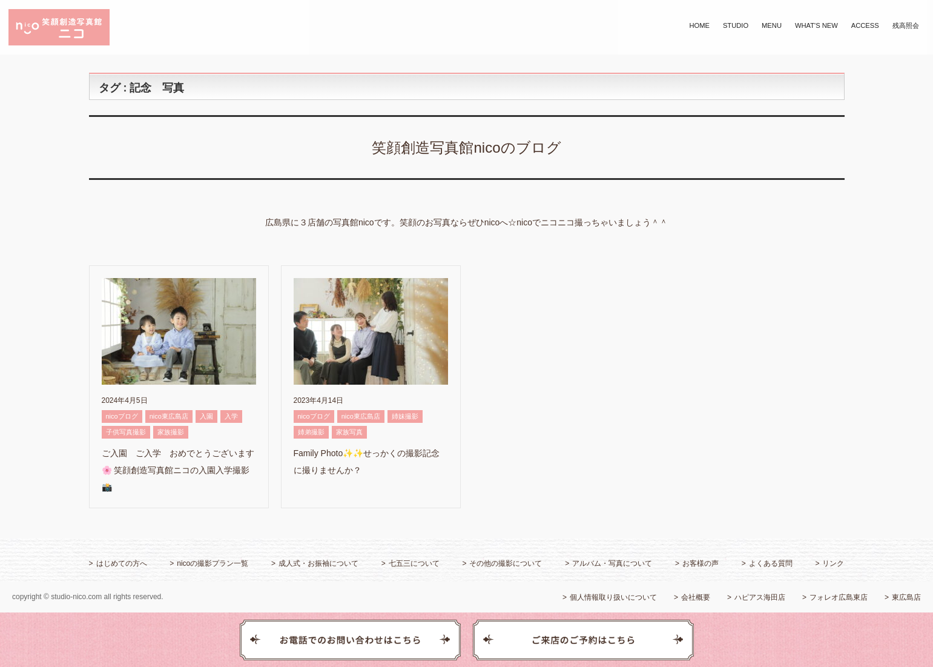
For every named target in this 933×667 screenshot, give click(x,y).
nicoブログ (122, 416)
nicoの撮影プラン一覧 (212, 563)
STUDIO (735, 25)
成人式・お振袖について (318, 563)
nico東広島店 (169, 416)
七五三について (414, 563)
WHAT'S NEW (816, 25)
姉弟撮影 (311, 432)
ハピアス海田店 (759, 597)
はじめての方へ (121, 563)
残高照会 (905, 25)
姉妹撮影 (405, 416)
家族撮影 (170, 432)
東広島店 (906, 597)
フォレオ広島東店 (838, 597)
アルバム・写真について (612, 563)
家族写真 (349, 432)
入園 (206, 416)
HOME (699, 25)
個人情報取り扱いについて (613, 597)
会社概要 (695, 597)
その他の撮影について (505, 563)
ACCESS (865, 25)
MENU (772, 25)
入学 (231, 416)
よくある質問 (771, 563)
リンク (833, 563)
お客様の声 (700, 563)
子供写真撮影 (126, 432)
